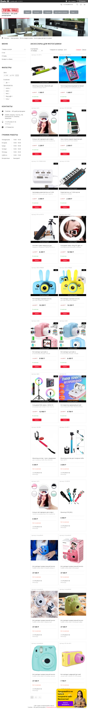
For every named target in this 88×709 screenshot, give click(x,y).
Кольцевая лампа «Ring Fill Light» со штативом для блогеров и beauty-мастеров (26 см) (71, 247)
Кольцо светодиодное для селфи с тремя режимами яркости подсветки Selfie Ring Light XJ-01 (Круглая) (43, 140)
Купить (37, 100)
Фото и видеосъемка (26, 38)
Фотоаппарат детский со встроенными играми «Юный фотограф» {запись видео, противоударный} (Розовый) (41, 354)
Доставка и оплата (61, 12)
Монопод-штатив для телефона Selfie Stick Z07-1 (72, 459)
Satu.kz (52, 705)
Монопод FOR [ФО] (66, 512)
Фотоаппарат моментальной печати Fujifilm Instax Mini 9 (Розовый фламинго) (72, 568)
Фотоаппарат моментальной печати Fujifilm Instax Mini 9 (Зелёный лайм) (72, 621)
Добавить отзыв (81, 4)
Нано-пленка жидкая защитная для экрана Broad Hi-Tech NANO (71, 140)
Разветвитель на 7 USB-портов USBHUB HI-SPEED (70, 193)
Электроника (15, 38)
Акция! (28, 12)
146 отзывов (72, 1)
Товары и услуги (7, 49)
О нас (3, 52)
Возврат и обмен (7, 59)
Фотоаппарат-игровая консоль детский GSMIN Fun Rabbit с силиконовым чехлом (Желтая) (70, 300)
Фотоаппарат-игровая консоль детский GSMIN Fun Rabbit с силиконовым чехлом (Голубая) (42, 300)
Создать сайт (13, 1)
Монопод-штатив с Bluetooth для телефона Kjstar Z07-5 (42, 87)
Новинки (48, 12)
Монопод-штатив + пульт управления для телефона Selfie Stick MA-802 (44, 459)
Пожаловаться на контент (53, 707)
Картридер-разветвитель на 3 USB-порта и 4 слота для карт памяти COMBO (43, 194)
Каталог (36, 12)
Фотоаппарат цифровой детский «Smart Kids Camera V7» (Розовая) (71, 675)
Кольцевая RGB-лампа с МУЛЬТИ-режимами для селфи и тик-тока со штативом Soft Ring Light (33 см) (43, 406)
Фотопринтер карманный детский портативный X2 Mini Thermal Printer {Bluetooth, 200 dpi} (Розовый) (72, 406)
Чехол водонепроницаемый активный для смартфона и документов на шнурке (72, 87)
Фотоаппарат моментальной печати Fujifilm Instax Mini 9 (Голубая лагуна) (43, 675)
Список (84, 49)
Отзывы (4, 56)
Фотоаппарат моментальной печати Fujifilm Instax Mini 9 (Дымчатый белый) (43, 622)
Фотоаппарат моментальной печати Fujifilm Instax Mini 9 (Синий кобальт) (43, 567)
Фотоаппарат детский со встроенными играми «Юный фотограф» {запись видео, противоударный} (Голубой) (69, 354)
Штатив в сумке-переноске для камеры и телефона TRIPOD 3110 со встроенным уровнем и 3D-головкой (43, 247)
